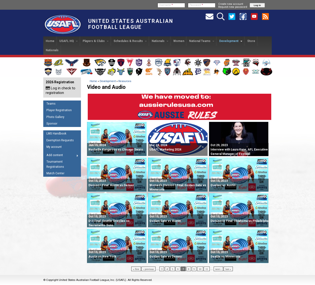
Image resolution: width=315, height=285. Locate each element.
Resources (124, 81)
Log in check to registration (60, 90)
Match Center (55, 173)
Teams (50, 103)
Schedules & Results (130, 41)
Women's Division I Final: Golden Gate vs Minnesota (177, 185)
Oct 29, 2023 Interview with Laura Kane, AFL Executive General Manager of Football (239, 149)
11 (206, 269)
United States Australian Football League (130, 24)
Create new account (230, 4)
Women (178, 41)
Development (230, 41)
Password (196, 5)
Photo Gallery (55, 117)
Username (166, 5)
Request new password (232, 6)
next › (218, 269)
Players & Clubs (96, 41)
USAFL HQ (68, 41)
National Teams (201, 41)
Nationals (160, 41)
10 (200, 269)
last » (228, 269)
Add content (61, 156)
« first (136, 269)
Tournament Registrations (55, 164)
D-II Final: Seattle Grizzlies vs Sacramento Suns (109, 221)
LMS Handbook (56, 133)
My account (54, 147)
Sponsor (51, 123)
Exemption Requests (60, 140)
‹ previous (148, 269)
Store (251, 41)
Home (50, 41)
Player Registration (59, 110)
